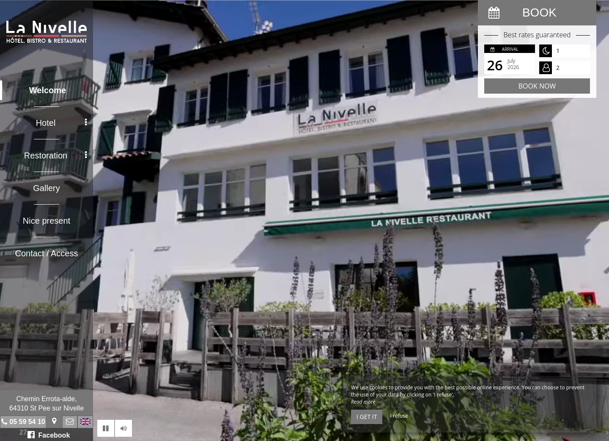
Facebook (48, 434)
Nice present (46, 220)
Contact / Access (46, 253)
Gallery (46, 188)
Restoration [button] (55, 155)
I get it (367, 417)
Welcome (47, 90)
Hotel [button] (61, 123)
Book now (537, 86)
